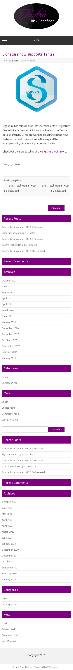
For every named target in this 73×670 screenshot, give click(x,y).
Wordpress (53, 667)
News (17, 164)
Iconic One (18, 667)
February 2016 (9, 352)
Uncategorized (10, 383)
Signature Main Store (54, 151)
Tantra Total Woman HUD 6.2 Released (23, 227)
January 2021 (9, 322)
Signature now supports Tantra (18, 233)
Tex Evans (13, 60)
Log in (5, 401)
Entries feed (8, 407)
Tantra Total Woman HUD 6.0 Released (23, 239)
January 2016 (9, 358)
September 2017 (11, 346)
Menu (36, 40)
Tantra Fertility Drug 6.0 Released (19, 245)
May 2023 (7, 292)
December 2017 (10, 334)
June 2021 (7, 316)
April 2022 (7, 304)
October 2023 (9, 280)
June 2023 (7, 286)
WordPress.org (10, 419)
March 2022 (8, 310)
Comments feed (10, 413)
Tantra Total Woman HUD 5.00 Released (23, 251)
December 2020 (10, 328)
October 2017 (9, 340)
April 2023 (7, 298)
